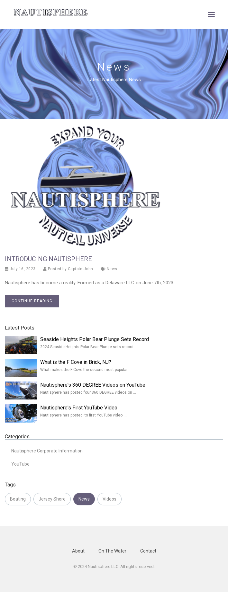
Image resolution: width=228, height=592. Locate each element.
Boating (18, 499)
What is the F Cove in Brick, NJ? (75, 362)
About (78, 550)
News (112, 269)
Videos (109, 499)
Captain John (80, 269)
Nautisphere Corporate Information (47, 450)
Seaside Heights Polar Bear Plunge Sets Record (94, 339)
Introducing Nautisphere (48, 259)
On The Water (112, 550)
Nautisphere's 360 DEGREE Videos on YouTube (92, 385)
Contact (148, 550)
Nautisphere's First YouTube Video (78, 408)
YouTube (20, 464)
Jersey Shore (52, 499)
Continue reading (32, 301)
